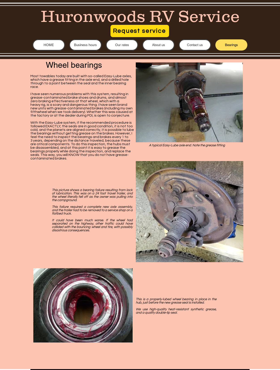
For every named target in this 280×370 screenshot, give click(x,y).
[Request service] (139, 31)
